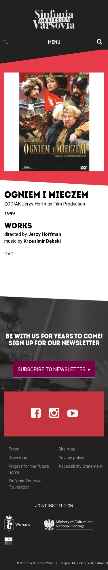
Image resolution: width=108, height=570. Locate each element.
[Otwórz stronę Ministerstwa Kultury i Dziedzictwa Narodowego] (72, 525)
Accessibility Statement (80, 466)
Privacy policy (71, 457)
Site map (66, 449)
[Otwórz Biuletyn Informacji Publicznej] (8, 541)
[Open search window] (99, 42)
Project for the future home (29, 469)
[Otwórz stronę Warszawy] (18, 523)
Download (18, 457)
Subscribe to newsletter (52, 369)
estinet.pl (101, 563)
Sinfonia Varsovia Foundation (25, 484)
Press (14, 449)
